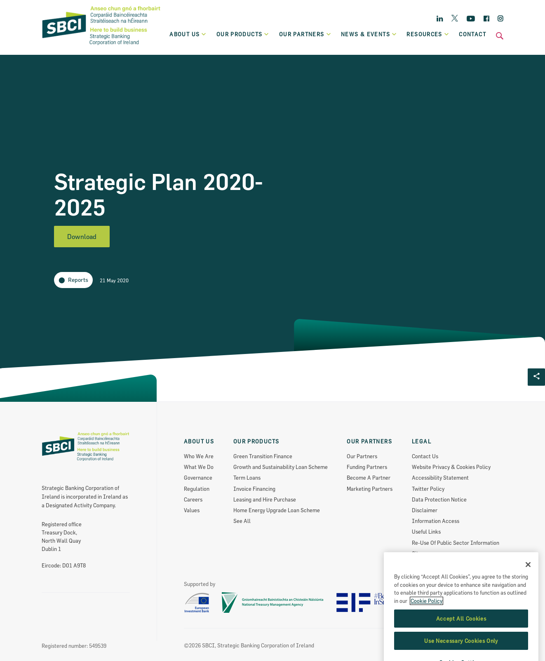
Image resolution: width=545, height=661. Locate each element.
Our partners (305, 34)
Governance (198, 477)
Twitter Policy (428, 488)
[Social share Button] (536, 377)
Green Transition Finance (262, 456)
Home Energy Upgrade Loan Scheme (276, 510)
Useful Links (426, 531)
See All (242, 521)
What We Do (199, 467)
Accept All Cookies (461, 643)
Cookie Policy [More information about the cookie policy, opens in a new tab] (426, 626)
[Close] (528, 590)
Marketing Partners (369, 488)
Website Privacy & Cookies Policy (451, 467)
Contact (472, 34)
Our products (243, 34)
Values (192, 510)
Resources (427, 34)
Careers (193, 499)
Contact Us (425, 456)
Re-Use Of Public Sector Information (455, 542)
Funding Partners (367, 467)
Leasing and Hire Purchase (264, 499)
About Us (188, 34)
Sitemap (422, 553)
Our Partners (362, 456)
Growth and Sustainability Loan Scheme (280, 467)
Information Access (435, 521)
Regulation (196, 488)
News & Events (369, 34)
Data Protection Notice (439, 499)
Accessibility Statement (440, 477)
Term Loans (247, 477)
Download (81, 236)
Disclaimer (424, 510)
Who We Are (199, 456)
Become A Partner (368, 477)
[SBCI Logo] (101, 45)
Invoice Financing (254, 488)
